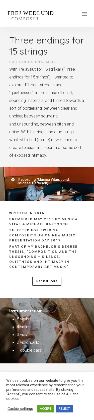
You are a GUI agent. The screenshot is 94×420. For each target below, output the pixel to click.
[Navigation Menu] (84, 13)
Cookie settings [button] (20, 408)
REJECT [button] (64, 408)
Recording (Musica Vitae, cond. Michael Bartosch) (40, 181)
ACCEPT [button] (45, 408)
